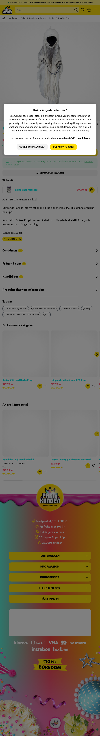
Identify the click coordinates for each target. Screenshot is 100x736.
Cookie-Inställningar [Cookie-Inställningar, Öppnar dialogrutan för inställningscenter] (32, 146)
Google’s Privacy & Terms (76, 137)
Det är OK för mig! (63, 146)
